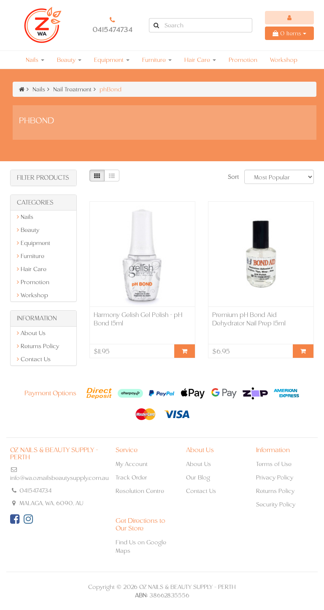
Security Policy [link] (275, 504)
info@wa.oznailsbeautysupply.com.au (59, 478)
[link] (14, 519)
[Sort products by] (279, 177)
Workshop (283, 60)
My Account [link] (132, 464)
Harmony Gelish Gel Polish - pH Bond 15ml (138, 319)
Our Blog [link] (198, 477)
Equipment (112, 60)
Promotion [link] (33, 282)
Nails (35, 60)
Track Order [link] (131, 477)
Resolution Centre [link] (140, 491)
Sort (233, 177)
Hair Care (200, 60)
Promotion (243, 60)
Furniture (157, 60)
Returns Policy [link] (38, 346)
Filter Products (43, 177)
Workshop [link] (32, 295)
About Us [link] (31, 333)
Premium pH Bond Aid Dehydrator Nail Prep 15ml (249, 319)
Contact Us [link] (34, 359)
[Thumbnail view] (97, 175)
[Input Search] (207, 25)
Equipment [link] (33, 243)
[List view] (111, 175)
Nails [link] (25, 217)
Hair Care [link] (31, 269)
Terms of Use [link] (274, 464)
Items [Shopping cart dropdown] (289, 33)
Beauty (69, 60)
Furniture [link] (30, 256)
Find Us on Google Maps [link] (141, 546)
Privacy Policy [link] (274, 477)
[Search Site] (156, 25)
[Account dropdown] (289, 17)
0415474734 (112, 30)
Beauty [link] (28, 230)
